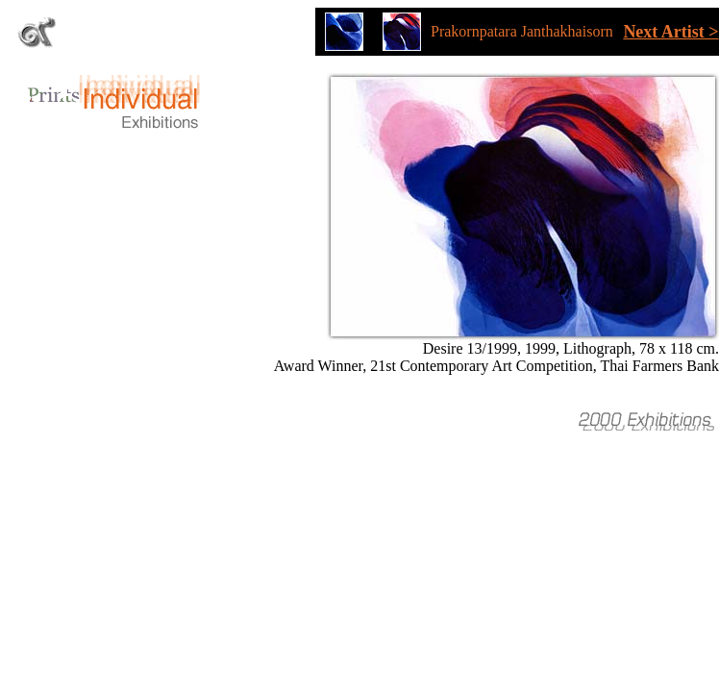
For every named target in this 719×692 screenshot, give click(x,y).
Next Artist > (670, 31)
